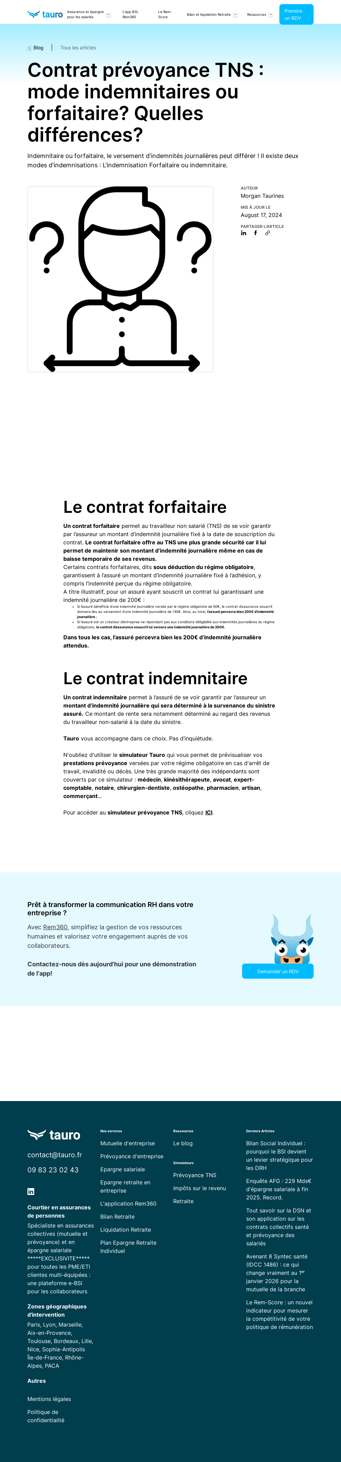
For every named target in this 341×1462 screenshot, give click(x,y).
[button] (88, 14)
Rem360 (55, 927)
